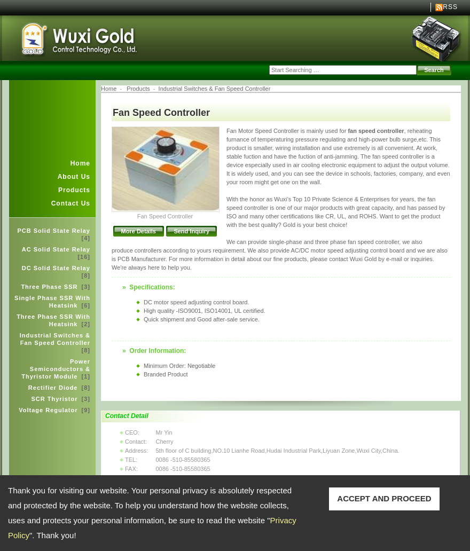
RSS (450, 7)
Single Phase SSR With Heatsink (52, 302)
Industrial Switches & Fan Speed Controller (55, 342)
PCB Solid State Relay (53, 234)
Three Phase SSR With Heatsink (53, 320)
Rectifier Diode (59, 387)
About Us (74, 176)
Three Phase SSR (55, 287)
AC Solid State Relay (56, 253)
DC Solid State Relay (56, 272)
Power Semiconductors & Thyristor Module (55, 369)
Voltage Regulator (54, 410)
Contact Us (70, 203)
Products (74, 190)
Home (80, 163)
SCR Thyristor (61, 399)
